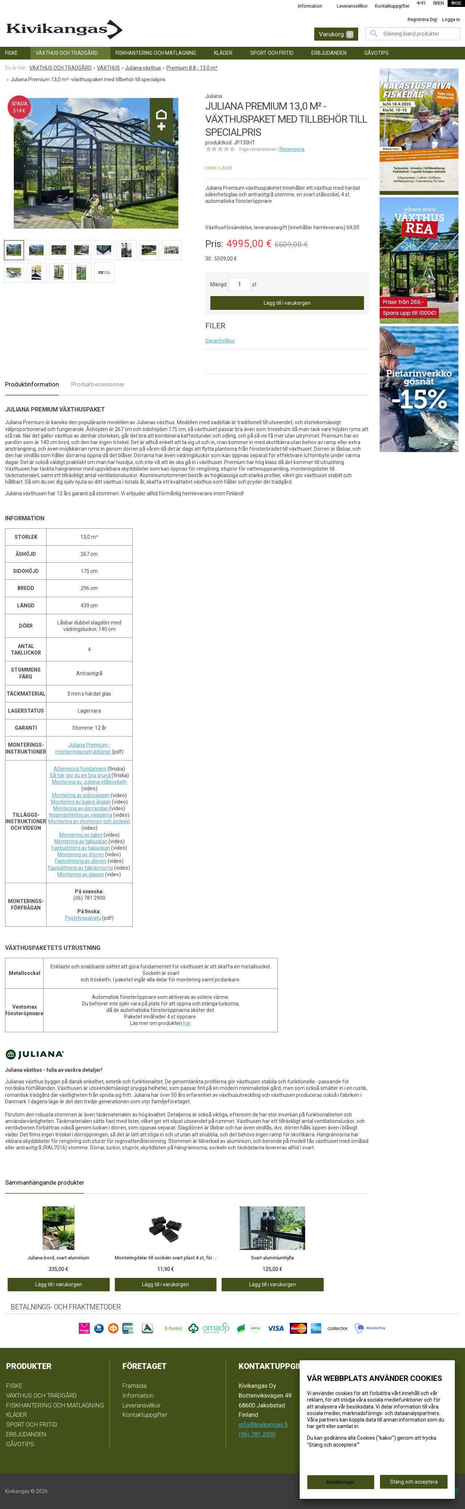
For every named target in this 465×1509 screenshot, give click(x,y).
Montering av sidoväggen (81, 795)
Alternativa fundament (80, 769)
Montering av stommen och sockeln (89, 821)
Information (305, 6)
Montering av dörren (80, 854)
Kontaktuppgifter (387, 6)
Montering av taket (80, 835)
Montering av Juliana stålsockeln (89, 782)
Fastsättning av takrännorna (80, 868)
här (186, 1023)
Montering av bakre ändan (81, 802)
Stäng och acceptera (414, 1484)
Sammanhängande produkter (44, 1182)
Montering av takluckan (81, 841)
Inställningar (341, 1484)
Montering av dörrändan (80, 808)
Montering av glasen (80, 874)
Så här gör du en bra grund (81, 775)
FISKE (11, 53)
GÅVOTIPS (376, 53)
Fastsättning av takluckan (81, 848)
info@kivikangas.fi (263, 1424)
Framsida (134, 1385)
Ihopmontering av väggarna (80, 815)
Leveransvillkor (347, 6)
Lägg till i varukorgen (287, 303)
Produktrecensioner (98, 384)
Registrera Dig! (422, 19)
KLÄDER (223, 53)
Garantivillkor (220, 341)
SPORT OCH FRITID (272, 53)
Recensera (292, 149)
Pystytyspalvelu (83, 918)
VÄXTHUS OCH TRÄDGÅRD (67, 53)
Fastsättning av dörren (80, 861)
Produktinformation (32, 384)
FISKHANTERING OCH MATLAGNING (156, 53)
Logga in (451, 19)
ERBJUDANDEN (329, 53)
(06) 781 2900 (257, 1434)
